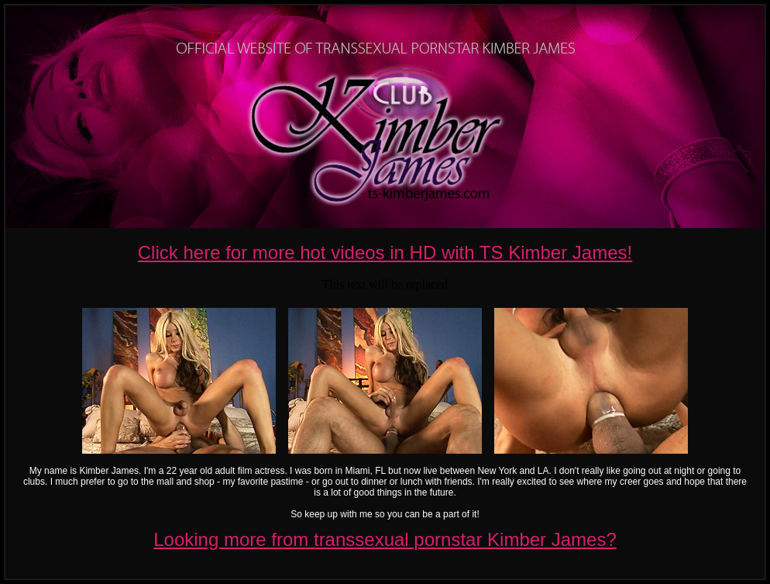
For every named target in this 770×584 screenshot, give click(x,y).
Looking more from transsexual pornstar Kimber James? (385, 539)
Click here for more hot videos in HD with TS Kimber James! (385, 252)
